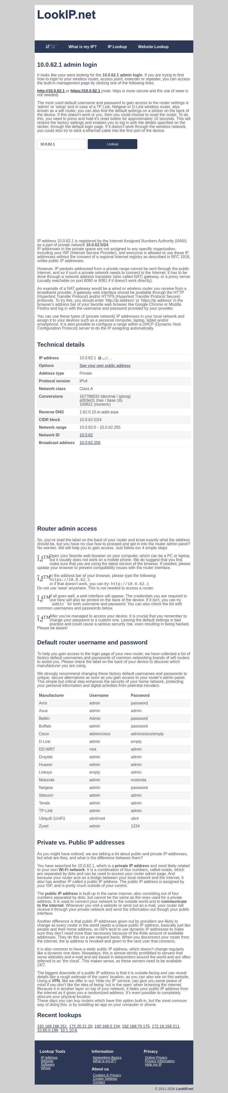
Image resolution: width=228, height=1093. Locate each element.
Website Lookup (153, 47)
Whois (46, 1068)
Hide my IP (153, 1064)
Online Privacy (156, 1058)
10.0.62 (86, 435)
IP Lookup (117, 47)
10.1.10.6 (68, 1030)
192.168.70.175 (136, 1026)
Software (48, 1064)
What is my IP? (82, 47)
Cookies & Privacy (107, 1075)
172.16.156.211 (165, 1026)
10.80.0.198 (47, 1030)
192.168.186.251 (52, 1026)
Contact (99, 1082)
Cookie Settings (105, 1079)
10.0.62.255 (90, 443)
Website (47, 1061)
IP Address (49, 1058)
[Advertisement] (114, 29)
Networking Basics (107, 1058)
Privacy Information (160, 1061)
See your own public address (105, 366)
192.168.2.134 (107, 1026)
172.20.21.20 (80, 1026)
